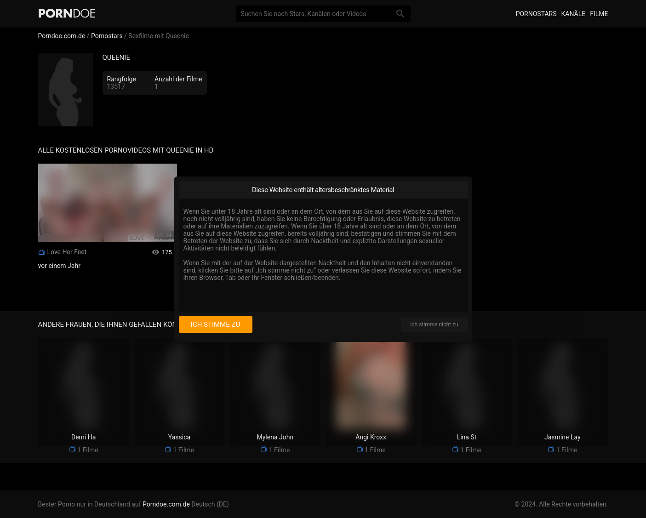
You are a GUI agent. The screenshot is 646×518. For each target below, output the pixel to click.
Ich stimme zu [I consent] (215, 324)
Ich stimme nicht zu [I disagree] (434, 324)
